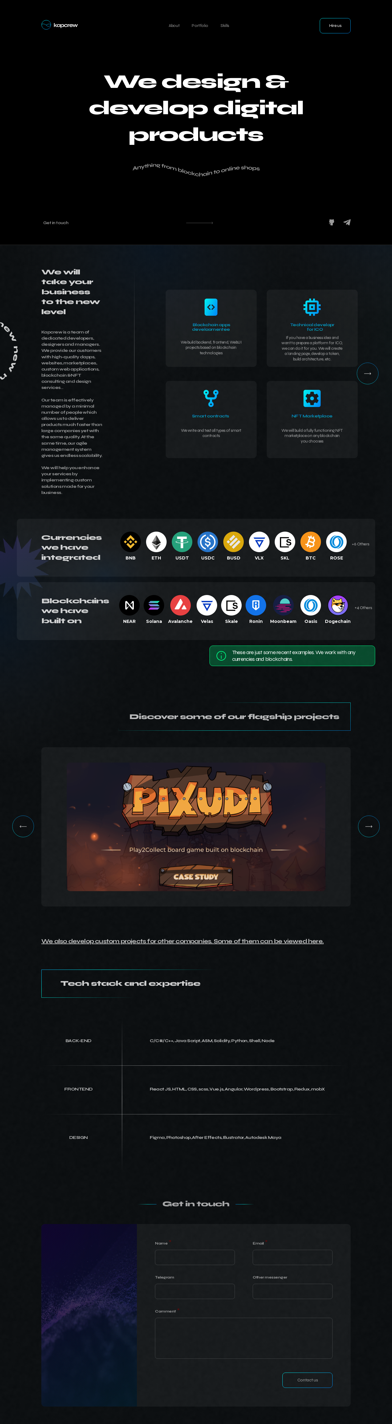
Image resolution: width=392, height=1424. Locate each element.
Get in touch (55, 222)
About (174, 25)
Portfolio (200, 25)
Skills (225, 25)
